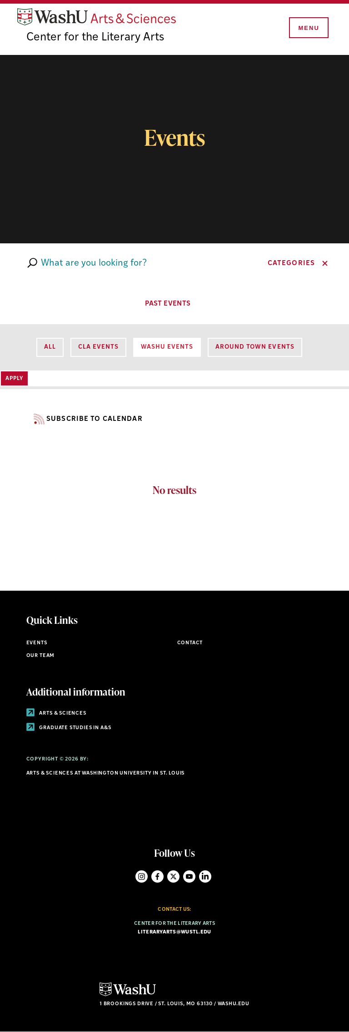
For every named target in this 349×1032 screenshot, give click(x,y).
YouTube (189, 876)
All (50, 347)
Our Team (40, 655)
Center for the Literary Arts (95, 37)
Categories (291, 263)
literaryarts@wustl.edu (174, 932)
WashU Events (167, 347)
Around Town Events (254, 347)
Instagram (141, 876)
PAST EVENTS (174, 303)
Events (36, 643)
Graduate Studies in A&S (68, 728)
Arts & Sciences (56, 713)
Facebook (157, 876)
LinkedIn (205, 876)
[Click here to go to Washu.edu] (128, 994)
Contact (190, 643)
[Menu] (308, 28)
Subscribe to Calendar (84, 419)
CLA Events (98, 347)
